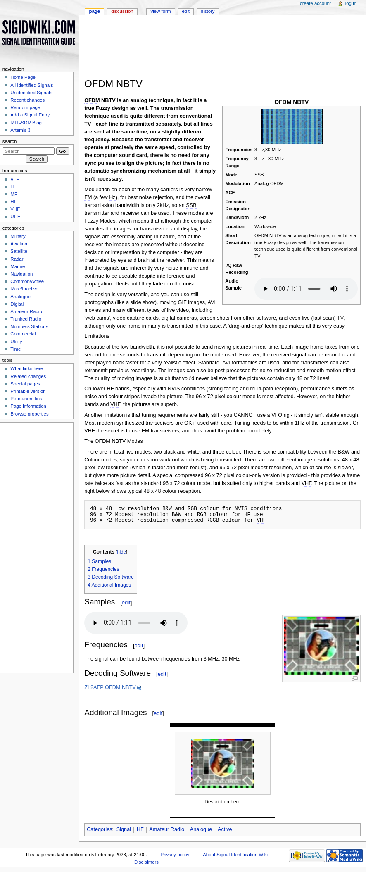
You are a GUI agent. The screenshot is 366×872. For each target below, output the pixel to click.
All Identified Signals (31, 85)
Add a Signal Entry (30, 114)
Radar (16, 259)
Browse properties (29, 413)
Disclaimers (146, 862)
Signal (123, 829)
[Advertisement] (222, 49)
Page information (28, 406)
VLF (14, 179)
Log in (350, 3)
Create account (315, 3)
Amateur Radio (166, 829)
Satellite (18, 251)
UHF (15, 216)
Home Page (22, 77)
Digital (17, 304)
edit (126, 602)
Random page (25, 107)
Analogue (201, 829)
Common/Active (27, 281)
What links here (26, 368)
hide (121, 551)
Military (17, 236)
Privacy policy (175, 854)
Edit (185, 11)
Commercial (23, 333)
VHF (15, 209)
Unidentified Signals (31, 92)
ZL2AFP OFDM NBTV (110, 687)
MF (13, 194)
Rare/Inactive (24, 288)
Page (94, 11)
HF (140, 829)
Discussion (122, 11)
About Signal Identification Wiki (235, 854)
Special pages (25, 383)
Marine (17, 266)
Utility (16, 341)
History (208, 11)
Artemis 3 (20, 130)
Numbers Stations (29, 326)
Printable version (27, 391)
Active (225, 829)
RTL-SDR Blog (26, 122)
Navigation (21, 273)
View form (160, 11)
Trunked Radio (25, 318)
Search (9, 141)
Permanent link (26, 398)
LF (13, 186)
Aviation (18, 243)
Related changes (28, 376)
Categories (99, 829)
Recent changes (27, 99)
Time (15, 349)
